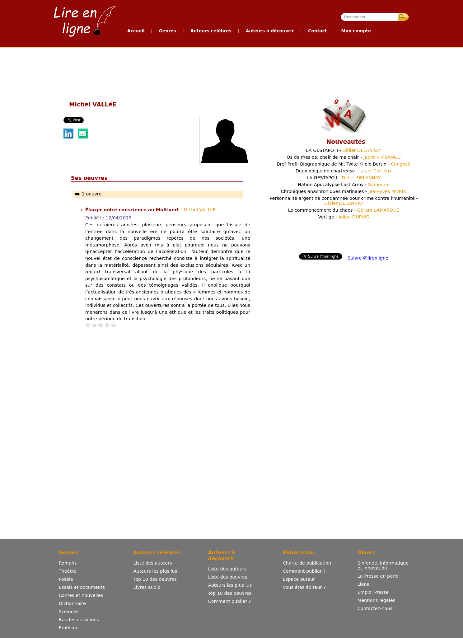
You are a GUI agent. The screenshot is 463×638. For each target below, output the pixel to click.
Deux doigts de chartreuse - (344, 170)
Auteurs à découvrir (270, 30)
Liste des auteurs (152, 563)
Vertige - (343, 216)
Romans (68, 563)
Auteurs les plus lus (155, 571)
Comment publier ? (229, 601)
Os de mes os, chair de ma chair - (344, 157)
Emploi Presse (373, 592)
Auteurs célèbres (211, 30)
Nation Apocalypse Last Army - (343, 184)
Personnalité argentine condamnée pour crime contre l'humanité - (343, 201)
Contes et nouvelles (81, 595)
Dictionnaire (72, 603)
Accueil (136, 30)
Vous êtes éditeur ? (304, 587)
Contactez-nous (375, 608)
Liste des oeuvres (227, 577)
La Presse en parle (378, 576)
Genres (167, 30)
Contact (317, 30)
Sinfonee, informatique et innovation (383, 565)
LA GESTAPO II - (343, 150)
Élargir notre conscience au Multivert (132, 209)
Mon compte (356, 30)
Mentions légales (376, 600)
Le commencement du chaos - (344, 210)
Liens (363, 584)
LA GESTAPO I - (344, 177)
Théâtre (67, 571)
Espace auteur (299, 579)
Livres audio (147, 587)
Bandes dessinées (79, 619)
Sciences (68, 611)
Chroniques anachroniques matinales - (343, 191)
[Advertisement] (231, 71)
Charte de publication (307, 563)
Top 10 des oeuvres (155, 579)
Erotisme (69, 627)
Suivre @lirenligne (368, 258)
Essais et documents (82, 587)
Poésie (66, 579)
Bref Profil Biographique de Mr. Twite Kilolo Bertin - (343, 164)
